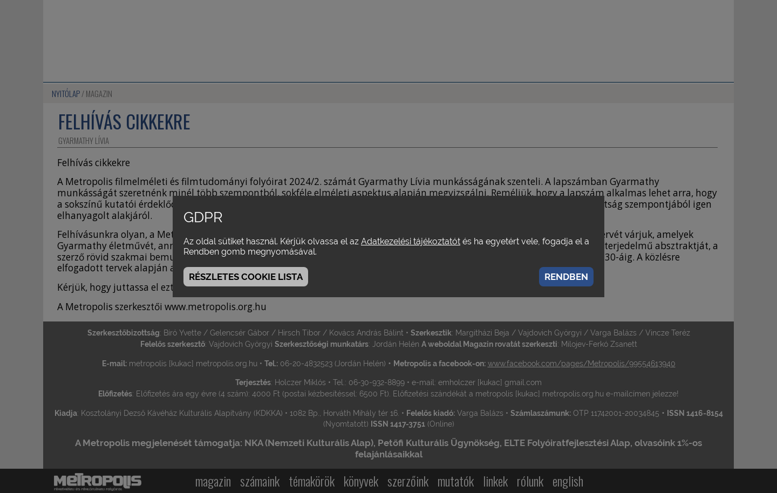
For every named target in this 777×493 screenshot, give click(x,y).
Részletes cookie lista (246, 276)
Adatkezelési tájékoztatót (410, 241)
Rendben (566, 276)
